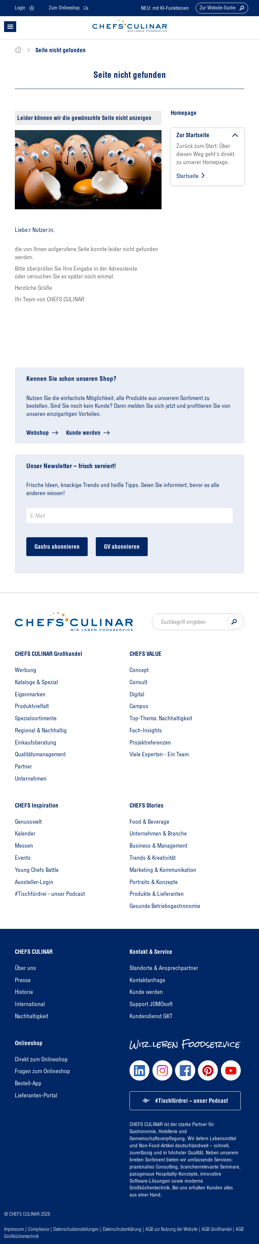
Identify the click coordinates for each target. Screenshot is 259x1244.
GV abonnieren (122, 546)
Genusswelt (28, 821)
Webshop (37, 432)
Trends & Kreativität (153, 857)
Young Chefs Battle (37, 869)
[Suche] (234, 622)
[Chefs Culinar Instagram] (162, 1070)
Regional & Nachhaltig (41, 730)
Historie (24, 991)
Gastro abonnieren (57, 546)
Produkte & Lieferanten (157, 893)
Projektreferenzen (150, 742)
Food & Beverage (149, 821)
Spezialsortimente (36, 718)
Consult (138, 682)
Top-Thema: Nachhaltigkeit (161, 718)
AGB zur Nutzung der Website (171, 1229)
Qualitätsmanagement (40, 754)
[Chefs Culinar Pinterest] (208, 1070)
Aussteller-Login (34, 881)
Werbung (25, 669)
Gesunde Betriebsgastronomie (165, 905)
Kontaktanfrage (147, 979)
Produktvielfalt (32, 705)
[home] (18, 50)
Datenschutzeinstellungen (76, 1229)
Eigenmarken (30, 694)
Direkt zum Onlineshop (41, 1059)
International (30, 1003)
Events (23, 857)
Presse (23, 979)
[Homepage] (74, 621)
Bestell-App (28, 1083)
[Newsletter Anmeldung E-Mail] (129, 515)
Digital (137, 694)
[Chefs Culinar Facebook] (185, 1070)
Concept (139, 669)
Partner (23, 766)
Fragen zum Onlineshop (42, 1070)
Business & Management (159, 845)
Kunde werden (83, 432)
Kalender (25, 833)
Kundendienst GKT (151, 1016)
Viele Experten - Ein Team (159, 754)
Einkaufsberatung (35, 742)
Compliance (38, 1229)
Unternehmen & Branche (158, 833)
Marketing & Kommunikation (163, 869)
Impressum (14, 1229)
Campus (139, 705)
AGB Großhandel (217, 1229)
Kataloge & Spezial (36, 682)
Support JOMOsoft (151, 1003)
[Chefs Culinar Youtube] (231, 1070)
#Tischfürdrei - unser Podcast (50, 893)
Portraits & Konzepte (154, 881)
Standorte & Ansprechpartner (164, 967)
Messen (24, 845)
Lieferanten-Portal (36, 1095)
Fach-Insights (146, 730)
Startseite (187, 175)
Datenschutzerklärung (122, 1229)
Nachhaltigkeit (31, 1016)
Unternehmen (31, 778)
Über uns (25, 967)
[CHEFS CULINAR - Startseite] (129, 26)
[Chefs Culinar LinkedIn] (139, 1070)
